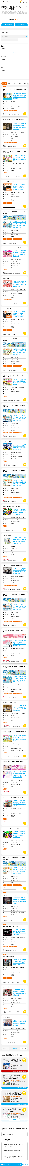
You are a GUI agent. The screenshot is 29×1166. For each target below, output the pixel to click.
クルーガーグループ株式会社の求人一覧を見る (11, 589)
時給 (14, 83)
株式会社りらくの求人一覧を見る (9, 207)
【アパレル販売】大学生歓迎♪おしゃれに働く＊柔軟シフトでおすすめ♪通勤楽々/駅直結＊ (19, 962)
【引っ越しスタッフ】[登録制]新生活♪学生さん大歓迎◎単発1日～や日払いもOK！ (19, 158)
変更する (14, 52)
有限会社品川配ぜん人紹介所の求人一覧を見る (11, 661)
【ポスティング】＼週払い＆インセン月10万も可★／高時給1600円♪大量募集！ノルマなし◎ (19, 571)
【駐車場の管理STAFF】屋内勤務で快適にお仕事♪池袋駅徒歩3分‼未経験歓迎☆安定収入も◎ (19, 540)
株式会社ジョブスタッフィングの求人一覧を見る (12, 726)
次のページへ (24, 1048)
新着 (9, 83)
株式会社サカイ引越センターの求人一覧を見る (11, 176)
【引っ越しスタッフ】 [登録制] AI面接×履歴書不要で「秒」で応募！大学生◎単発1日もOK (19, 382)
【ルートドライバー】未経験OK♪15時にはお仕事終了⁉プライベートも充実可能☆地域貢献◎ (19, 447)
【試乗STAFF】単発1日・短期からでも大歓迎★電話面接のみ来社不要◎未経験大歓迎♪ (19, 900)
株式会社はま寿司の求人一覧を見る (9, 1042)
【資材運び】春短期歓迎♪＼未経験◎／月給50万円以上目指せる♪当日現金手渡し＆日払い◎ (19, 512)
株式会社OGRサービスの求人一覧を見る (10, 303)
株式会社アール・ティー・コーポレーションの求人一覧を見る (12, 1012)
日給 (20, 83)
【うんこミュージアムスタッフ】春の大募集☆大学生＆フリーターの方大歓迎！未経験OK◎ (19, 253)
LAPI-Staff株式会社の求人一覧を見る (9, 950)
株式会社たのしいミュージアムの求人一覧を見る (12, 273)
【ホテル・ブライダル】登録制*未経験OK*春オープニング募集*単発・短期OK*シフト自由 (19, 126)
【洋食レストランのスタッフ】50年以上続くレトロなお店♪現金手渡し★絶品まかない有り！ (19, 803)
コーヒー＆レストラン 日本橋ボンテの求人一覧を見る (12, 824)
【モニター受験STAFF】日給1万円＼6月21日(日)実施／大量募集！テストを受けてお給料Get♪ (19, 96)
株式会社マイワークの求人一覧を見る (9, 243)
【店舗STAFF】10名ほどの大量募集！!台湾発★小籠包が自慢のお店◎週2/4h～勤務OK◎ (19, 992)
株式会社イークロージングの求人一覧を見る (11, 982)
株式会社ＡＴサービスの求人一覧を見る (10, 146)
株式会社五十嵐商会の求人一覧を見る (9, 465)
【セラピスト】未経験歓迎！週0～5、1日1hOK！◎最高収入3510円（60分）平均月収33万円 (19, 187)
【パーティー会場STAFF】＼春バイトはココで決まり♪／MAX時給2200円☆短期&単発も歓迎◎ (19, 708)
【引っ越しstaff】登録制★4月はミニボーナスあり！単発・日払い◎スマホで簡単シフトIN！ (19, 738)
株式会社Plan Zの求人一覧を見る (9, 530)
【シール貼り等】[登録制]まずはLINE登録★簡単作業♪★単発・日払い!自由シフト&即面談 (19, 932)
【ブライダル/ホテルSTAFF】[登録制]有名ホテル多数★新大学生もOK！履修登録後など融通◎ (19, 774)
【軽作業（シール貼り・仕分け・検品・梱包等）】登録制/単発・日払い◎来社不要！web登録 (19, 224)
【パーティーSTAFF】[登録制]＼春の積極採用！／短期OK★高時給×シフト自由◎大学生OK (19, 643)
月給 (25, 83)
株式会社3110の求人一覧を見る (8, 920)
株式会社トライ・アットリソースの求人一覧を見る (12, 114)
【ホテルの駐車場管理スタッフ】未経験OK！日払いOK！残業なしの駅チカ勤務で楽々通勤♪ (19, 284)
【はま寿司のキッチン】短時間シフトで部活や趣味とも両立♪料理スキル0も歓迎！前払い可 (19, 1023)
